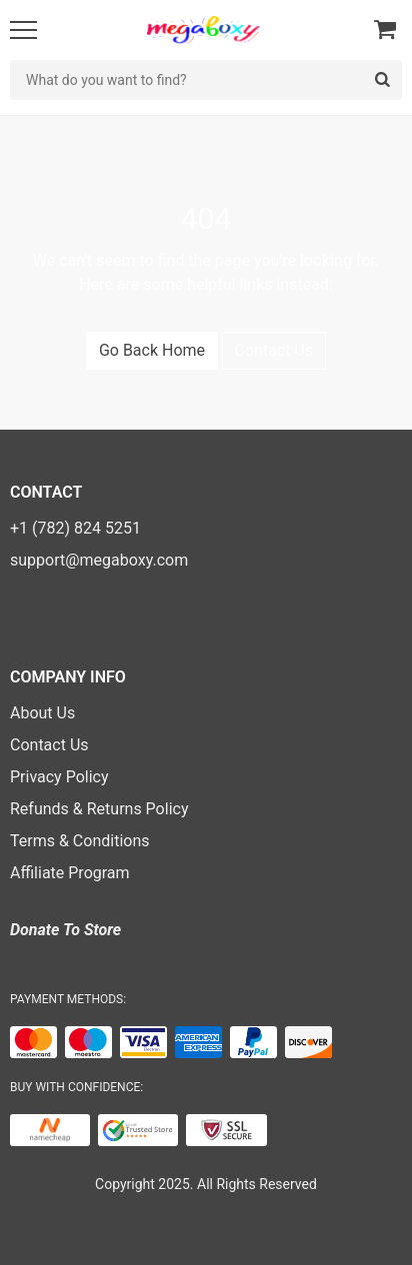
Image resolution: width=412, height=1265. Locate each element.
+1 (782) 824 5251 (75, 528)
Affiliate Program (70, 872)
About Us (42, 712)
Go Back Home (152, 350)
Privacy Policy (59, 776)
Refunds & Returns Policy (99, 808)
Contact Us (274, 350)
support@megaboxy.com (99, 560)
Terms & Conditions (80, 840)
